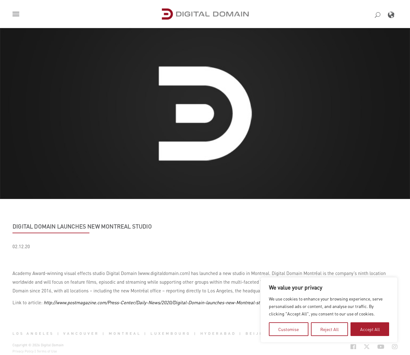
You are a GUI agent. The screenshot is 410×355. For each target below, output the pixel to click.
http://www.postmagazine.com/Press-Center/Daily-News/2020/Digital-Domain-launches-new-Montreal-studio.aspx (161, 302)
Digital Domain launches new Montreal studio (82, 226)
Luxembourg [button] (170, 333)
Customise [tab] (288, 329)
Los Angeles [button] (33, 333)
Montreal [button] (125, 333)
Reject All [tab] (329, 329)
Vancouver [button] (81, 333)
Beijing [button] (258, 333)
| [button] (58, 333)
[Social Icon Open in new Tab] (353, 347)
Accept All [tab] (370, 329)
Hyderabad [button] (218, 333)
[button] (17, 14)
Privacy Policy (23, 351)
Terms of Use (47, 351)
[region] (329, 310)
